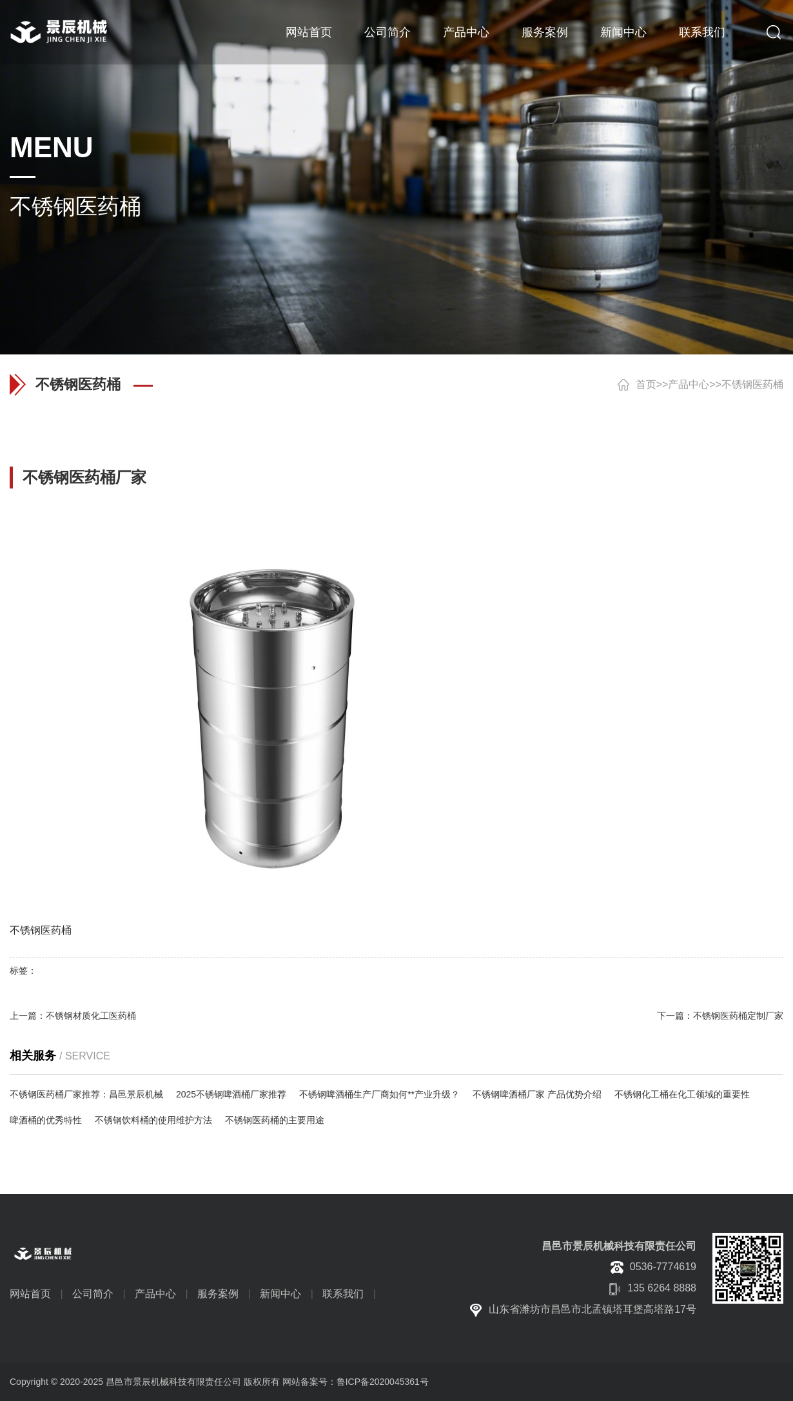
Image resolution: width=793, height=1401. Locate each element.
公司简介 (387, 32)
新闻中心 (623, 32)
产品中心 (466, 32)
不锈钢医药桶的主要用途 (274, 1120)
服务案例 (545, 32)
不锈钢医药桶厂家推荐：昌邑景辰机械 (86, 1094)
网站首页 (309, 32)
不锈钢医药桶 (752, 384)
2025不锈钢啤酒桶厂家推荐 (231, 1094)
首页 (646, 384)
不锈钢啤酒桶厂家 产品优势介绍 (537, 1094)
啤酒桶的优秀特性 (46, 1120)
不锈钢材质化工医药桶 (91, 1015)
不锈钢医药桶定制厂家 (738, 1015)
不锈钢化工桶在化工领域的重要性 (682, 1094)
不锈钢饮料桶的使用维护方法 (153, 1120)
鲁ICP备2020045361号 (383, 1382)
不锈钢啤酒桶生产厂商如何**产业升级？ (379, 1094)
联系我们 (702, 32)
